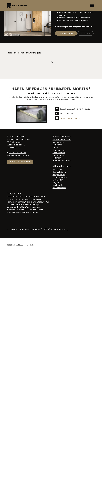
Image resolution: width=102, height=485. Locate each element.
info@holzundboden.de (70, 118)
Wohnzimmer (58, 155)
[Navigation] (91, 5)
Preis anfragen (66, 33)
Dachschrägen (59, 172)
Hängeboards (59, 174)
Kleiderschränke (60, 177)
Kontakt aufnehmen (20, 162)
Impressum (12, 229)
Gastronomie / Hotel (62, 160)
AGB (45, 229)
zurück (86, 33)
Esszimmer (57, 145)
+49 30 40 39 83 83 (17, 152)
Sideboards (58, 185)
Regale (56, 182)
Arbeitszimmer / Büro (62, 139)
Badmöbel (57, 169)
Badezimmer (58, 142)
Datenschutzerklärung (30, 229)
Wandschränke (59, 188)
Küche (55, 147)
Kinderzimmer (59, 150)
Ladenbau (57, 158)
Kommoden (58, 180)
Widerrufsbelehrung (59, 229)
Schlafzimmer (59, 152)
